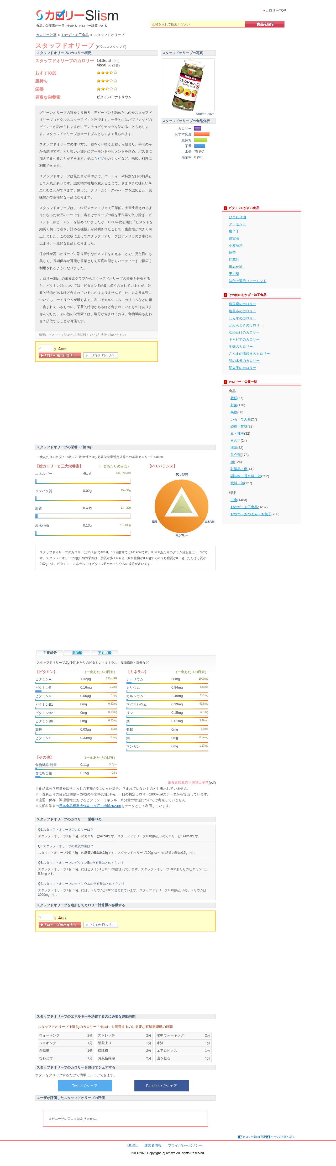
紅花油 (234, 260)
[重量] (46, 348)
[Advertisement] (79, 404)
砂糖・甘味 (239, 426)
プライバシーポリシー (185, 1145)
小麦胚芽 (236, 245)
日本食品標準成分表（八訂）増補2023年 (90, 806)
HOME (133, 1145)
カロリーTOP (275, 10)
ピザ (100, 158)
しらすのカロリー (242, 318)
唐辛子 (234, 231)
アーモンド (237, 224)
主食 (233, 500)
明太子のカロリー (242, 368)
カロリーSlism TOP (254, 1136)
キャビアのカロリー (244, 339)
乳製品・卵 (239, 469)
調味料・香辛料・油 (245, 476)
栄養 (39, 89)
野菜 (233, 405)
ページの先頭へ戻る (283, 1136)
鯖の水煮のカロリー (244, 361)
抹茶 (232, 252)
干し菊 (234, 274)
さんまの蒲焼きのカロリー (249, 354)
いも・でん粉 (240, 419)
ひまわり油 (237, 217)
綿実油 (234, 238)
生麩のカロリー (241, 346)
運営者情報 (152, 1145)
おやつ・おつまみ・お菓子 (250, 514)
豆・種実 (237, 433)
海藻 (233, 448)
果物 (233, 412)
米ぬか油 (236, 267)
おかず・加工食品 (244, 507)
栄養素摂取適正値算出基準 (188, 782)
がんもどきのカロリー (246, 325)
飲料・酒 (237, 483)
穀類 (233, 398)
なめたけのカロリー (244, 332)
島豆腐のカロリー (242, 304)
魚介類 (235, 455)
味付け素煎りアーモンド (247, 281)
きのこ (235, 441)
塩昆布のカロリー (242, 311)
